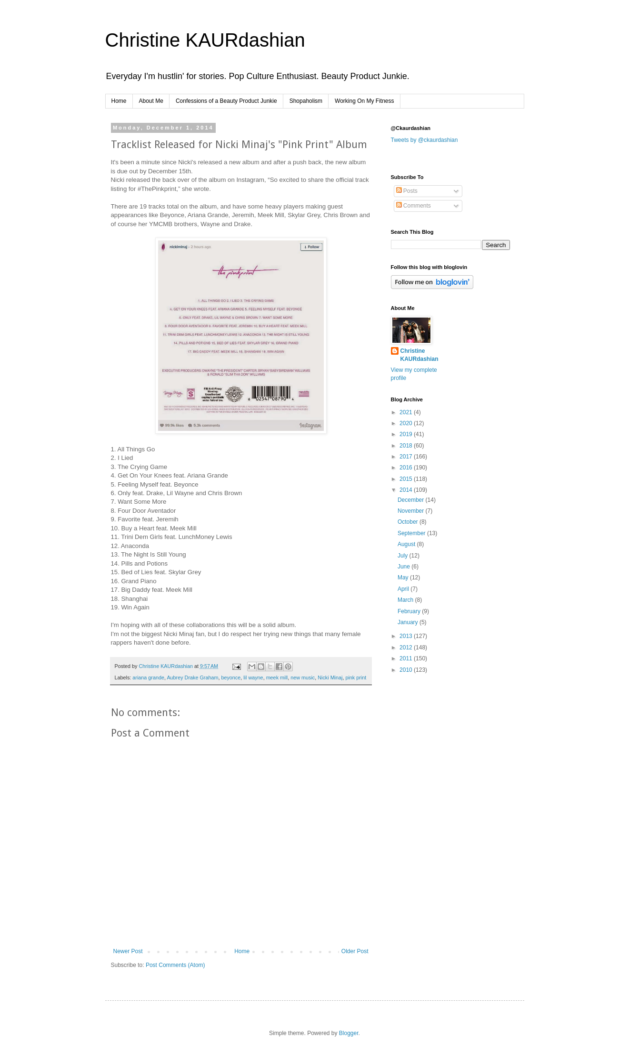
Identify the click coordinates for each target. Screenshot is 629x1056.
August (407, 544)
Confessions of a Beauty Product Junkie (226, 101)
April (404, 589)
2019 (406, 434)
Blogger (349, 1033)
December (412, 500)
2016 (406, 467)
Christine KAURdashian (205, 40)
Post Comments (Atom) (175, 965)
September (412, 533)
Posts (407, 191)
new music (302, 677)
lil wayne (253, 677)
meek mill (277, 677)
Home (119, 101)
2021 (406, 412)
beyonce (230, 677)
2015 (406, 479)
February (410, 611)
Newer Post (128, 951)
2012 (406, 647)
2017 (406, 456)
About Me (151, 101)
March (406, 600)
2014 (406, 490)
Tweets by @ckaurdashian (424, 140)
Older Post (355, 951)
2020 (406, 423)
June (404, 566)
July (403, 555)
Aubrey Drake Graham (192, 677)
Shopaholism (306, 101)
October (408, 521)
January (408, 622)
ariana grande (148, 677)
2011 (406, 658)
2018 (406, 445)
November (412, 511)
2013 (406, 636)
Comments (413, 205)
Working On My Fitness (364, 101)
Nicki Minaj (330, 677)
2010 (406, 670)
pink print (355, 677)
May (404, 577)
